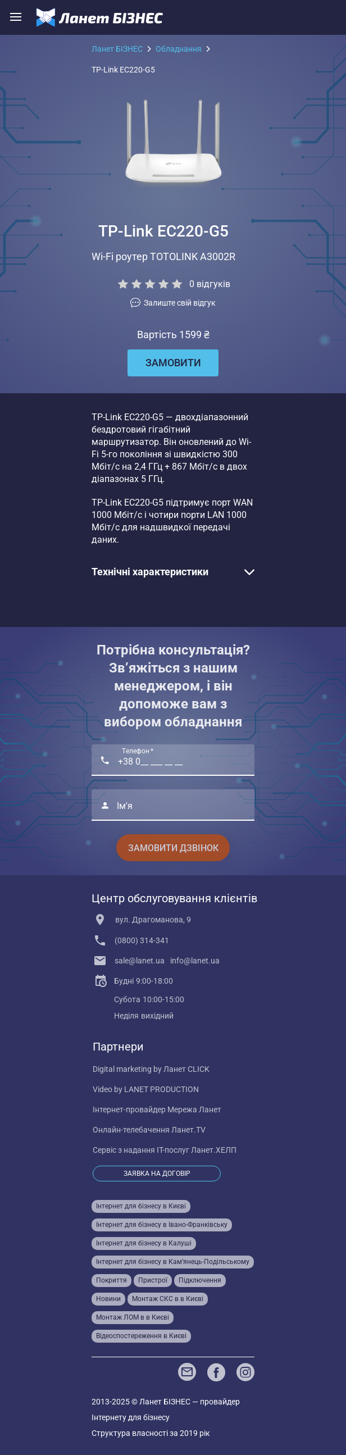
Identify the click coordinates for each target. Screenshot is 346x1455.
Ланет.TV (188, 1129)
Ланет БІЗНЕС (117, 48)
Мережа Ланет (194, 1109)
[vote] (173, 302)
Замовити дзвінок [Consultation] (173, 848)
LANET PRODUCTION (161, 1089)
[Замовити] (173, 362)
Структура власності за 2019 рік (151, 1433)
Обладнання (179, 48)
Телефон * (137, 752)
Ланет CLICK (186, 1069)
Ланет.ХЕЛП (213, 1149)
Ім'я (125, 806)
